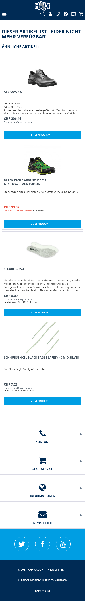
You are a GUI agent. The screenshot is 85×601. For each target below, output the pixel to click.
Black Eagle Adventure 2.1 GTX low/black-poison (25, 182)
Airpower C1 (14, 92)
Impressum (42, 591)
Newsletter (55, 569)
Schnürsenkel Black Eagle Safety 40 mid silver (41, 357)
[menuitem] (0, 14)
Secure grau (14, 269)
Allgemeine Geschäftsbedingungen (42, 580)
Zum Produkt (40, 135)
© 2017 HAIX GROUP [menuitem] (30, 569)
